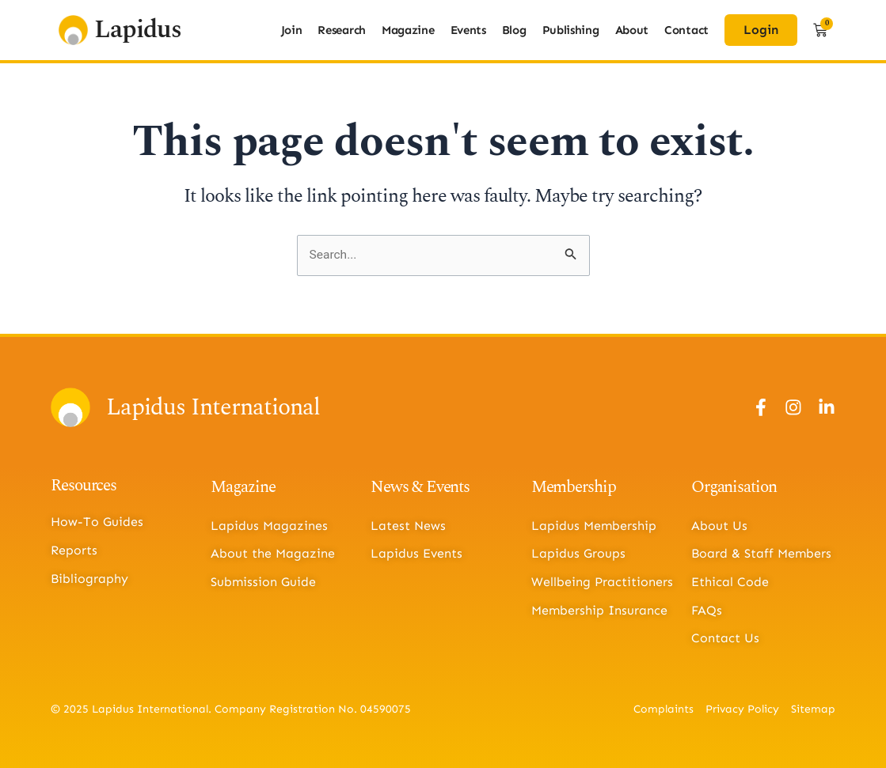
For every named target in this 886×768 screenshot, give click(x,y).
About (632, 30)
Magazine (408, 30)
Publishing (570, 30)
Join (291, 30)
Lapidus (137, 29)
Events (468, 30)
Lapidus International (213, 407)
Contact (686, 30)
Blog (514, 30)
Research (342, 30)
